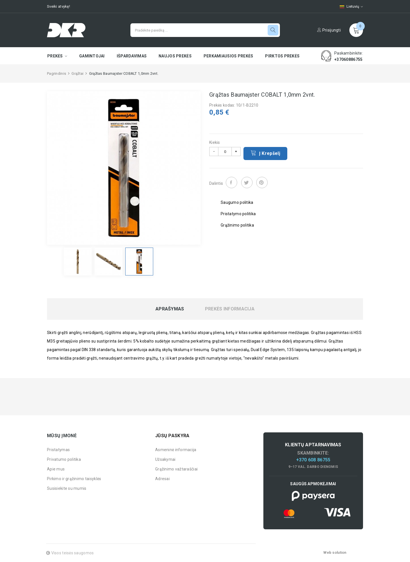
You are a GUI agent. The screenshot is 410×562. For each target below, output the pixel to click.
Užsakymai (165, 459)
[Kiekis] (225, 151)
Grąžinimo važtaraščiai (176, 469)
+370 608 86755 (313, 460)
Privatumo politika (64, 459)
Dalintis (231, 182)
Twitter (247, 182)
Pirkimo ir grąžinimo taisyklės (74, 478)
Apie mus (56, 469)
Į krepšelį (265, 153)
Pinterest (262, 182)
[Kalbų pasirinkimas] (348, 6)
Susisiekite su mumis (67, 488)
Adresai (162, 478)
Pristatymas (58, 449)
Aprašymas (169, 309)
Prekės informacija (230, 309)
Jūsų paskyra (172, 435)
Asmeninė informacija (175, 449)
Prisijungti (329, 30)
